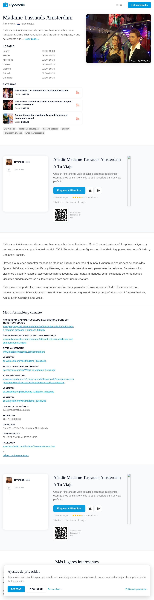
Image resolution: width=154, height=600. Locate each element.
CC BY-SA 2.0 (144, 61)
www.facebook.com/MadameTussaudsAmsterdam (29, 446)
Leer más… (32, 39)
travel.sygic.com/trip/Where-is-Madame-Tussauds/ (29, 370)
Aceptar (16, 589)
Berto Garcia (131, 61)
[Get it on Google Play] (98, 192)
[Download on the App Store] (90, 192)
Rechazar (36, 589)
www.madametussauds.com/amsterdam (24, 351)
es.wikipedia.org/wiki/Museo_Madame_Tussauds (28, 391)
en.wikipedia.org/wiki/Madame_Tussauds (24, 360)
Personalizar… (55, 589)
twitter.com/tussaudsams (16, 455)
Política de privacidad (135, 589)
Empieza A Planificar (69, 192)
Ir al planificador (139, 5)
